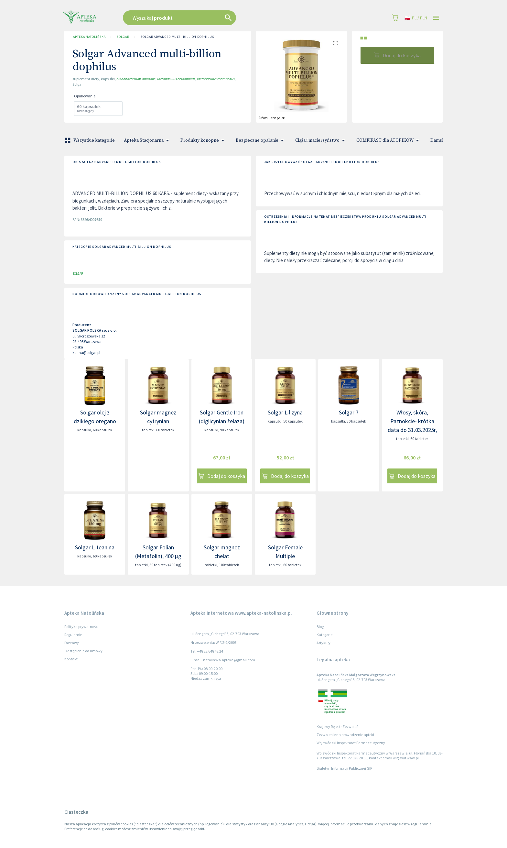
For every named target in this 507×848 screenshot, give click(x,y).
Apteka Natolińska (89, 36)
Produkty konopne (204, 140)
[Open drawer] (436, 18)
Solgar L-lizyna (285, 412)
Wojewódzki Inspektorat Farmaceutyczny (351, 742)
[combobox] (212, 17)
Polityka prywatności (81, 626)
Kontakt (71, 658)
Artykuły (323, 642)
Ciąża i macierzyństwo (321, 140)
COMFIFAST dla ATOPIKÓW (388, 140)
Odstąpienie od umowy (83, 650)
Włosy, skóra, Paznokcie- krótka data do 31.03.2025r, (412, 421)
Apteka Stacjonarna (147, 140)
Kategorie (324, 634)
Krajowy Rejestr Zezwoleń (338, 726)
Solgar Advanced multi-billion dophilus (177, 36)
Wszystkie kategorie (90, 140)
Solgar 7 (349, 412)
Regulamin (73, 634)
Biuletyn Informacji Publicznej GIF (344, 768)
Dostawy (71, 642)
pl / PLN (416, 18)
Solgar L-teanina (94, 547)
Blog (320, 626)
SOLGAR (123, 36)
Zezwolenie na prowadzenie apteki (345, 734)
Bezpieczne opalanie (261, 140)
